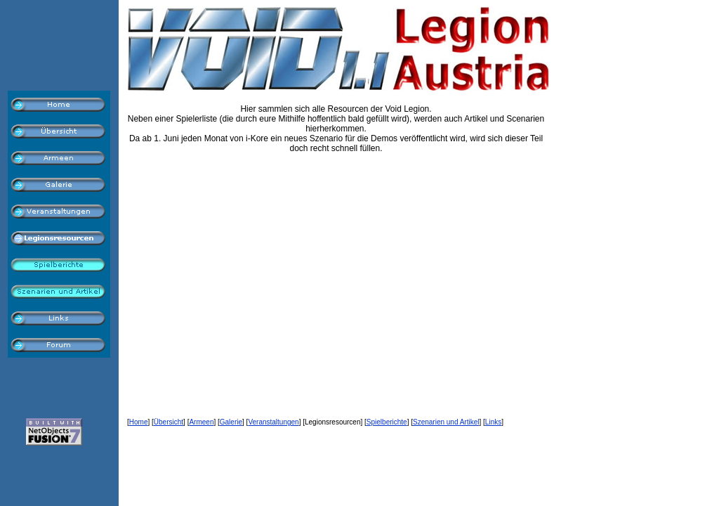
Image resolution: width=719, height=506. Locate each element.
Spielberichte (387, 422)
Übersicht (168, 422)
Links (493, 422)
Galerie (231, 422)
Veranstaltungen (273, 422)
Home (138, 422)
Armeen (201, 422)
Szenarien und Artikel (446, 422)
